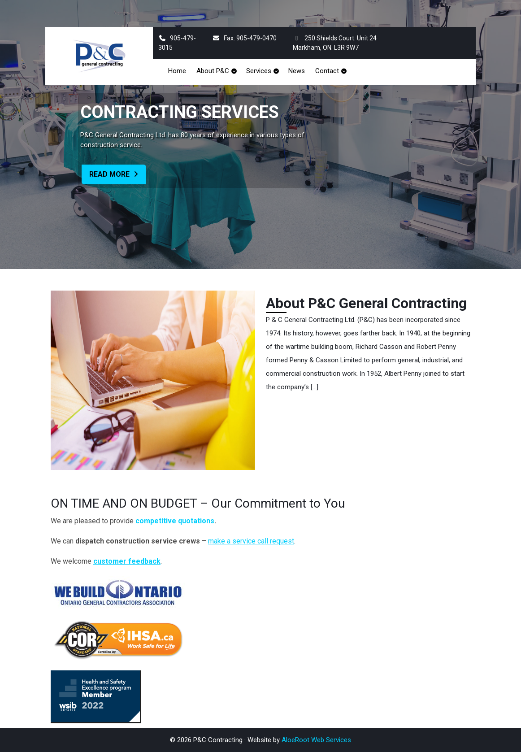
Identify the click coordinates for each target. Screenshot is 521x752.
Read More (117, 176)
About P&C (212, 71)
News (296, 71)
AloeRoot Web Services (316, 740)
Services (258, 71)
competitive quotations (174, 521)
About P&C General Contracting (366, 303)
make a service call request (251, 541)
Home (177, 71)
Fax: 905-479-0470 (244, 38)
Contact (327, 71)
